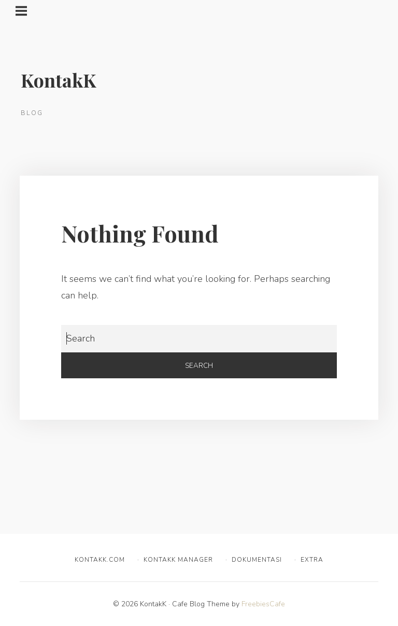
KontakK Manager (178, 560)
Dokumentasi (257, 560)
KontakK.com (100, 560)
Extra (312, 560)
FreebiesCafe (263, 604)
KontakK (58, 79)
